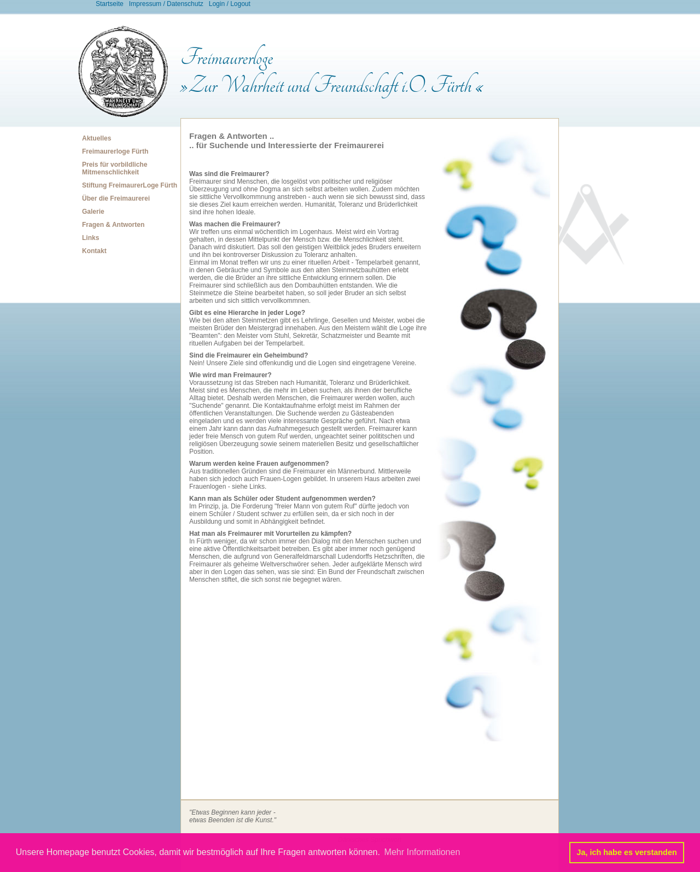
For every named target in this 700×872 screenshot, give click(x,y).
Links (90, 238)
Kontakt (94, 251)
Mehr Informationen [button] (422, 852)
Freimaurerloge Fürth (115, 151)
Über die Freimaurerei (116, 198)
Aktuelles (96, 138)
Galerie (93, 211)
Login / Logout (229, 4)
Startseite (110, 4)
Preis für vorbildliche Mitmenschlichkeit (114, 168)
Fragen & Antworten (113, 225)
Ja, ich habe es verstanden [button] (627, 852)
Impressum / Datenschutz (166, 4)
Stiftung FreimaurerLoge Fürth (129, 185)
